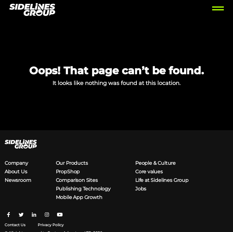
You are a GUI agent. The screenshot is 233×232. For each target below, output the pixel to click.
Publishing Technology (83, 189)
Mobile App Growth (79, 197)
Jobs (140, 189)
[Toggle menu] (218, 10)
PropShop (68, 172)
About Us (16, 172)
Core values (149, 172)
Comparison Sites (77, 180)
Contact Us (15, 225)
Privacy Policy (51, 225)
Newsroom (18, 180)
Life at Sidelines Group (162, 180)
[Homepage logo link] (32, 10)
